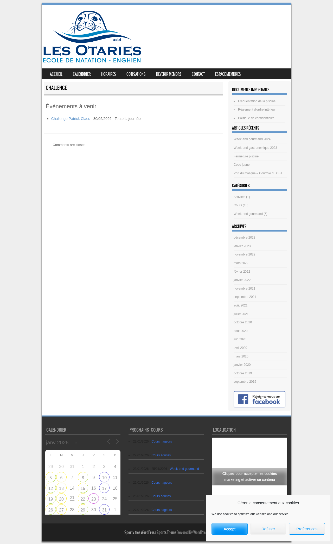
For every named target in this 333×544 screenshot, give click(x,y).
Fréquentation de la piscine (257, 101)
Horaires (108, 74)
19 (50, 499)
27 (61, 510)
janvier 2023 (242, 246)
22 (83, 499)
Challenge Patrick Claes (70, 119)
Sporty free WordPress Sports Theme (150, 532)
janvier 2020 (242, 365)
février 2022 (242, 271)
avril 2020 (240, 348)
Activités (239, 197)
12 (50, 488)
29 (83, 510)
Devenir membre (168, 74)
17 (104, 488)
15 (83, 488)
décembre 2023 (244, 237)
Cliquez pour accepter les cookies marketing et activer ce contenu (249, 476)
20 (61, 499)
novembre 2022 (244, 254)
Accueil (56, 74)
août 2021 (240, 305)
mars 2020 (241, 356)
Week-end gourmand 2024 (252, 139)
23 (93, 499)
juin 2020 (240, 339)
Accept (229, 529)
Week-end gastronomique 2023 (255, 148)
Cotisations (136, 74)
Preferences (306, 529)
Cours (238, 205)
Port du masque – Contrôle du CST (258, 173)
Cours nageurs (161, 441)
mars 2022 (241, 263)
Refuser (268, 529)
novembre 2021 (244, 288)
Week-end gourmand (248, 214)
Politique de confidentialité (256, 118)
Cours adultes (161, 455)
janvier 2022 (242, 280)
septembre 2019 (245, 381)
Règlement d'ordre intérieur (257, 109)
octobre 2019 (243, 373)
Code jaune (241, 165)
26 (50, 510)
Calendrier (82, 74)
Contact (198, 74)
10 (104, 478)
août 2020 (240, 331)
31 (104, 510)
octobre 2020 (243, 322)
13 (61, 488)
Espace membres (228, 74)
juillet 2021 (241, 314)
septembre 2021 (245, 297)
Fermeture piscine (246, 156)
